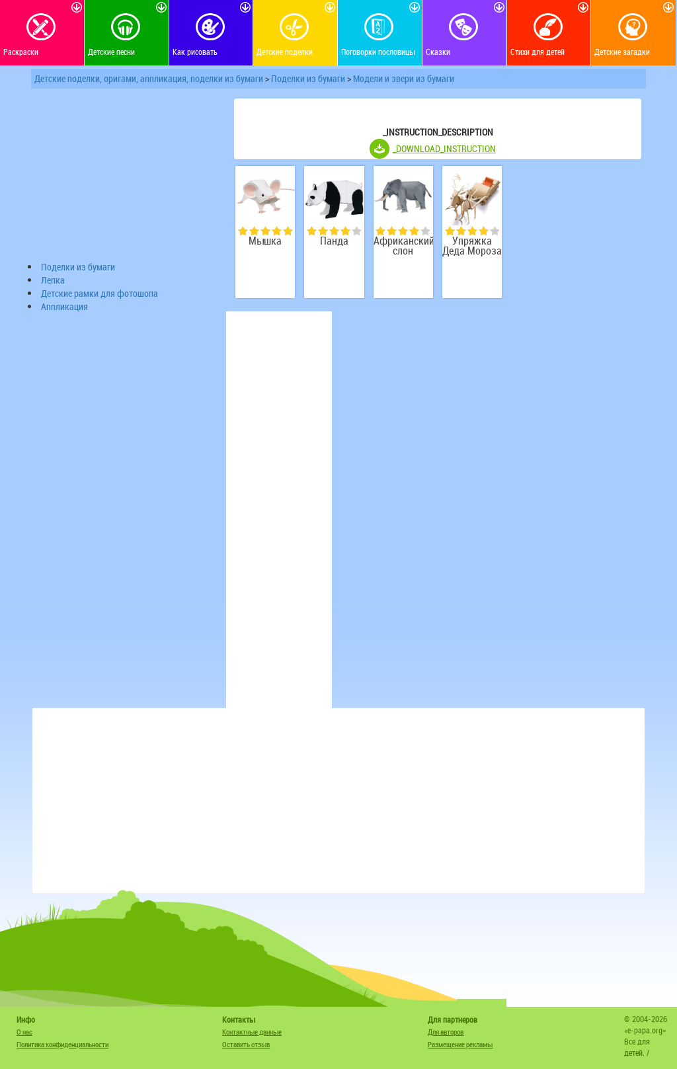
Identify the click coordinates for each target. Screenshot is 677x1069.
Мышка (265, 241)
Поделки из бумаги (308, 78)
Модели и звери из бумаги (403, 78)
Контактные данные (252, 1032)
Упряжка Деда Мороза (472, 246)
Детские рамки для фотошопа (99, 293)
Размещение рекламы (460, 1044)
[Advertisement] (126, 177)
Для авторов (445, 1032)
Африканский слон (403, 246)
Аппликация (64, 306)
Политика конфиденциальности (62, 1044)
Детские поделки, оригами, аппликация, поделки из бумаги (148, 78)
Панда (334, 241)
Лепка (53, 280)
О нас (24, 1032)
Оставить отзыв (246, 1044)
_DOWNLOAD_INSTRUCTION (444, 148)
